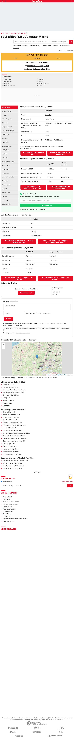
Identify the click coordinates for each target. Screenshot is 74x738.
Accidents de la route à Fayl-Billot (14, 436)
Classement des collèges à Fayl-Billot (15, 438)
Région (6, 83)
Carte (40, 85)
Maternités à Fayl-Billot (10, 449)
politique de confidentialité (23, 333)
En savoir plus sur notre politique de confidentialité (33, 209)
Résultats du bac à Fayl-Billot (12, 463)
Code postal (7, 79)
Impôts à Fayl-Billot (9, 428)
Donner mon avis (26, 293)
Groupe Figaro (44, 719)
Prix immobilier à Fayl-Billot (12, 454)
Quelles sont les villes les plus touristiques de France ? (55, 241)
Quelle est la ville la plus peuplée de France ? (60, 187)
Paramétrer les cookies (17, 719)
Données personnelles (66, 718)
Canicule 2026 (7, 507)
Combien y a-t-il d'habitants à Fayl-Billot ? (33, 187)
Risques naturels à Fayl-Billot (12, 423)
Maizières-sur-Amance (10, 392)
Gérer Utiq (27, 719)
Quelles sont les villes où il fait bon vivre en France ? (19, 241)
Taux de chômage (27, 181)
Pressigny (6, 400)
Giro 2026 (6, 516)
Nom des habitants (9, 85)
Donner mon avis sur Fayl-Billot (33, 153)
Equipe (15, 718)
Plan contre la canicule (10, 504)
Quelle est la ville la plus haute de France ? (55, 278)
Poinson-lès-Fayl (34, 46)
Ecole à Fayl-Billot (8, 444)
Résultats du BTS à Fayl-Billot (12, 468)
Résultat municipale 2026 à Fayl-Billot (15, 461)
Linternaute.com (7, 482)
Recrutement (56, 718)
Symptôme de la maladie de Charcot (15, 519)
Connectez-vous (45, 313)
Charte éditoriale (23, 718)
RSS (50, 718)
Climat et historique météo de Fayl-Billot (16, 433)
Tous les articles (44, 718)
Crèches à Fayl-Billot (9, 446)
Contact (36, 718)
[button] (37, 357)
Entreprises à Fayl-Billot (11, 451)
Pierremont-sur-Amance (50, 46)
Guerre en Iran (8, 511)
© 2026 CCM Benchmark (56, 719)
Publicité (30, 718)
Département (8, 81)
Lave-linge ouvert (9, 521)
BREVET (37, 58)
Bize (4, 398)
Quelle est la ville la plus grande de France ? (19, 278)
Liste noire (6, 499)
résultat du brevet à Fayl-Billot (38, 69)
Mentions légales (35, 719)
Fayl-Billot (24, 33)
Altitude (41, 81)
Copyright (37, 472)
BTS (58, 58)
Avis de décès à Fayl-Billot (11, 415)
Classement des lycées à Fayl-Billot (14, 441)
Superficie (41, 79)
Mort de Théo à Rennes (11, 502)
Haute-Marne (14, 33)
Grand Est (48, 115)
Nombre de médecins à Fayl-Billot (14, 425)
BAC (15, 58)
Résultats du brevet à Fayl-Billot (13, 466)
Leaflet (48, 375)
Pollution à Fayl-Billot (10, 420)
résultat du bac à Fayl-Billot (38, 66)
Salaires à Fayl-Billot (9, 412)
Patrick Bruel (7, 497)
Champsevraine (8, 395)
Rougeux (24, 46)
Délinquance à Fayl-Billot (11, 417)
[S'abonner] (37, 485)
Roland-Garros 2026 (9, 509)
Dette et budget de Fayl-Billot (12, 430)
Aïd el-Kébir (7, 514)
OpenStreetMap (61, 375)
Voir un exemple (67, 482)
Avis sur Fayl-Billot (43, 83)
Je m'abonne (44, 205)
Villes (6, 33)
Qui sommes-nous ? (7, 718)
